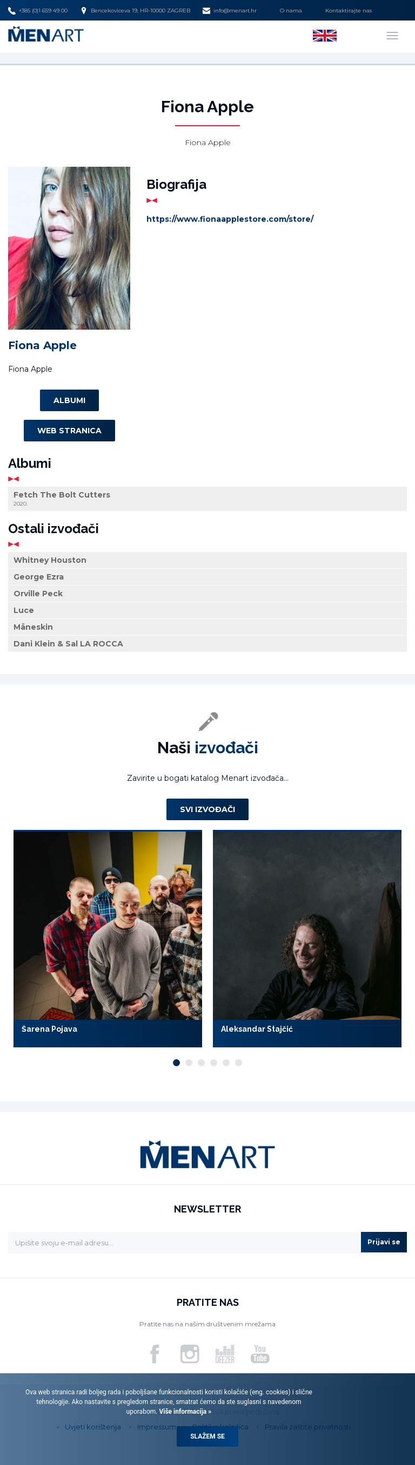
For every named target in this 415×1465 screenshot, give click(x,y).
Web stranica (69, 430)
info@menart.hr (230, 11)
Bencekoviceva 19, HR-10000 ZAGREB (135, 11)
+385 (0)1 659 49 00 (38, 11)
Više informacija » (184, 1411)
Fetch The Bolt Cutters (207, 499)
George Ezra (39, 577)
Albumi (69, 400)
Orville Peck (38, 593)
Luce (24, 610)
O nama (291, 10)
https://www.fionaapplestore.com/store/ (229, 219)
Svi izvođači (207, 809)
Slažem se (207, 1436)
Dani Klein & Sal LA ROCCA (68, 644)
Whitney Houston (50, 560)
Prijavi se (383, 1242)
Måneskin (33, 627)
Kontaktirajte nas (348, 10)
